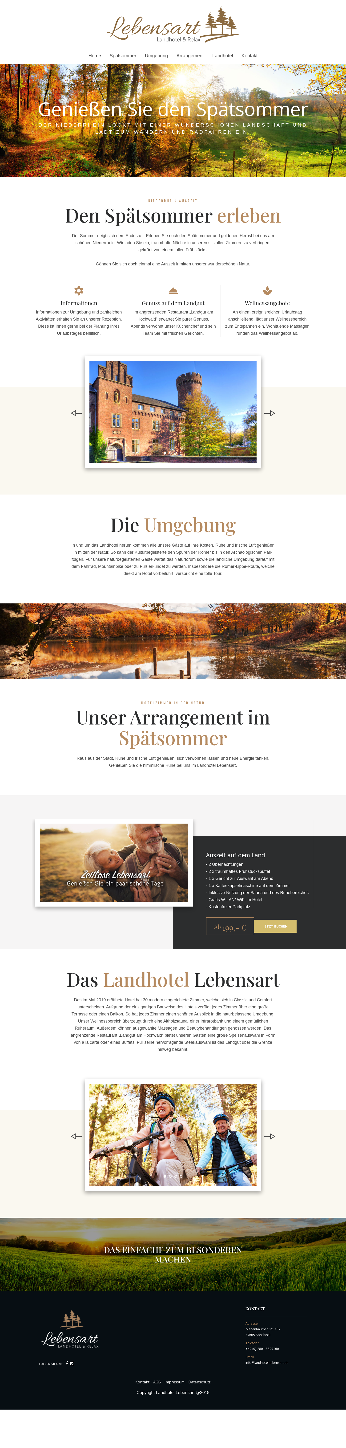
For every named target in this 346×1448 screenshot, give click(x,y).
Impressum (175, 1382)
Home (95, 55)
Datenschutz (199, 1382)
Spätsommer (123, 55)
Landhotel (222, 55)
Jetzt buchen (275, 926)
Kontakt (249, 55)
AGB (157, 1382)
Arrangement (190, 55)
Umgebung (156, 55)
